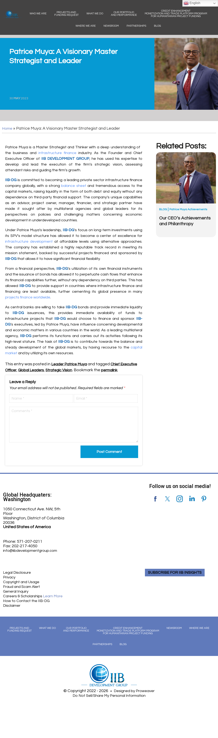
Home (7, 128)
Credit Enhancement (176, 13)
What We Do (94, 13)
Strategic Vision (84, 370)
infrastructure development (29, 241)
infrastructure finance (57, 153)
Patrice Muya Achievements (188, 209)
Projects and (66, 13)
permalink (14, 375)
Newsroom (111, 25)
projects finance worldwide (27, 297)
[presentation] (35, 457)
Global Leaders (53, 370)
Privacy (10, 582)
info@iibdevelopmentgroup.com (33, 556)
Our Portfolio (124, 13)
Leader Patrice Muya (71, 364)
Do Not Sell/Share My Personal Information (109, 699)
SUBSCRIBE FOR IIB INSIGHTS (177, 577)
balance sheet (73, 185)
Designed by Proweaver (134, 694)
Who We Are (38, 13)
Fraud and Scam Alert (23, 591)
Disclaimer (13, 609)
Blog (157, 25)
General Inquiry (17, 595)
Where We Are (86, 25)
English (192, 3)
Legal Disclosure (18, 577)
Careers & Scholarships (36, 600)
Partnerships (136, 25)
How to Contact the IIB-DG (28, 604)
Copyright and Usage (23, 586)
